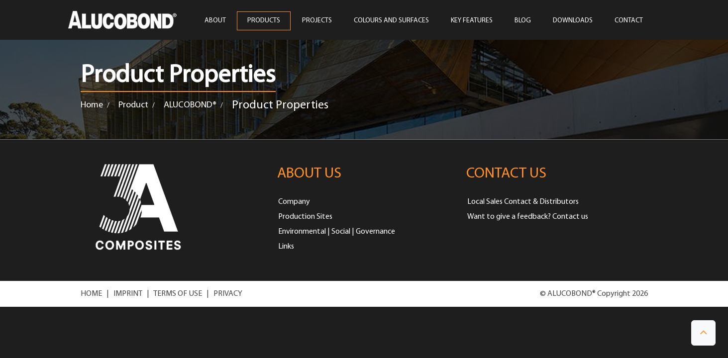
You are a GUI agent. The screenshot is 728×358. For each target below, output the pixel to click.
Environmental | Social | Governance (336, 232)
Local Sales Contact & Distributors (523, 202)
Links (286, 247)
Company (294, 202)
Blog (523, 21)
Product (133, 105)
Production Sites (305, 217)
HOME (91, 294)
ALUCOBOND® (190, 105)
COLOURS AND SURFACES (391, 21)
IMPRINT (127, 294)
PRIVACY (227, 294)
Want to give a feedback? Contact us (527, 217)
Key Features (472, 21)
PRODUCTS (263, 21)
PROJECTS (317, 21)
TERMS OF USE (177, 294)
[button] (703, 333)
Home (92, 105)
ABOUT (215, 21)
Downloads (573, 21)
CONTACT (629, 21)
